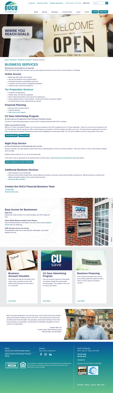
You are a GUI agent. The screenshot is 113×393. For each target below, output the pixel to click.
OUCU (87, 12)
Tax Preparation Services (19, 89)
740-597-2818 (9, 189)
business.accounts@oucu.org (65, 158)
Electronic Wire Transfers (16, 179)
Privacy (86, 385)
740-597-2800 (81, 354)
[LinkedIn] (50, 354)
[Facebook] (41, 354)
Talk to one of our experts (17, 112)
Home (7, 60)
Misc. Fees (100, 385)
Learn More (12, 301)
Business (55, 12)
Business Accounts (24, 60)
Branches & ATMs (42, 3)
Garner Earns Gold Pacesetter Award (17, 351)
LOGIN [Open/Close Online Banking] (95, 12)
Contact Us (32, 3)
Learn (78, 12)
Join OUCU (103, 12)
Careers (93, 385)
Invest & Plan (67, 12)
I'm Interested (11, 135)
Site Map (80, 385)
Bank (36, 12)
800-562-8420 (81, 356)
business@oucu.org (11, 192)
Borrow (44, 12)
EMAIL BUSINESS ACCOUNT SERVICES (19, 162)
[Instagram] (45, 354)
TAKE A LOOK (24, 135)
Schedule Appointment (56, 3)
